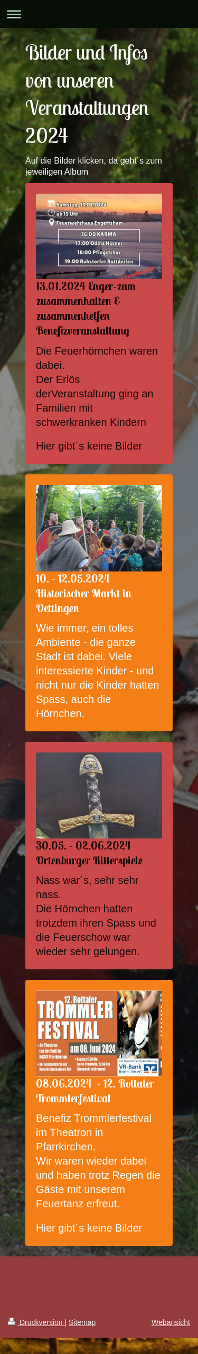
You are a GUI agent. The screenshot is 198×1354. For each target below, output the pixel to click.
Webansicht (171, 1322)
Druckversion (36, 1322)
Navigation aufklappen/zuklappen (99, 14)
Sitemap (82, 1322)
